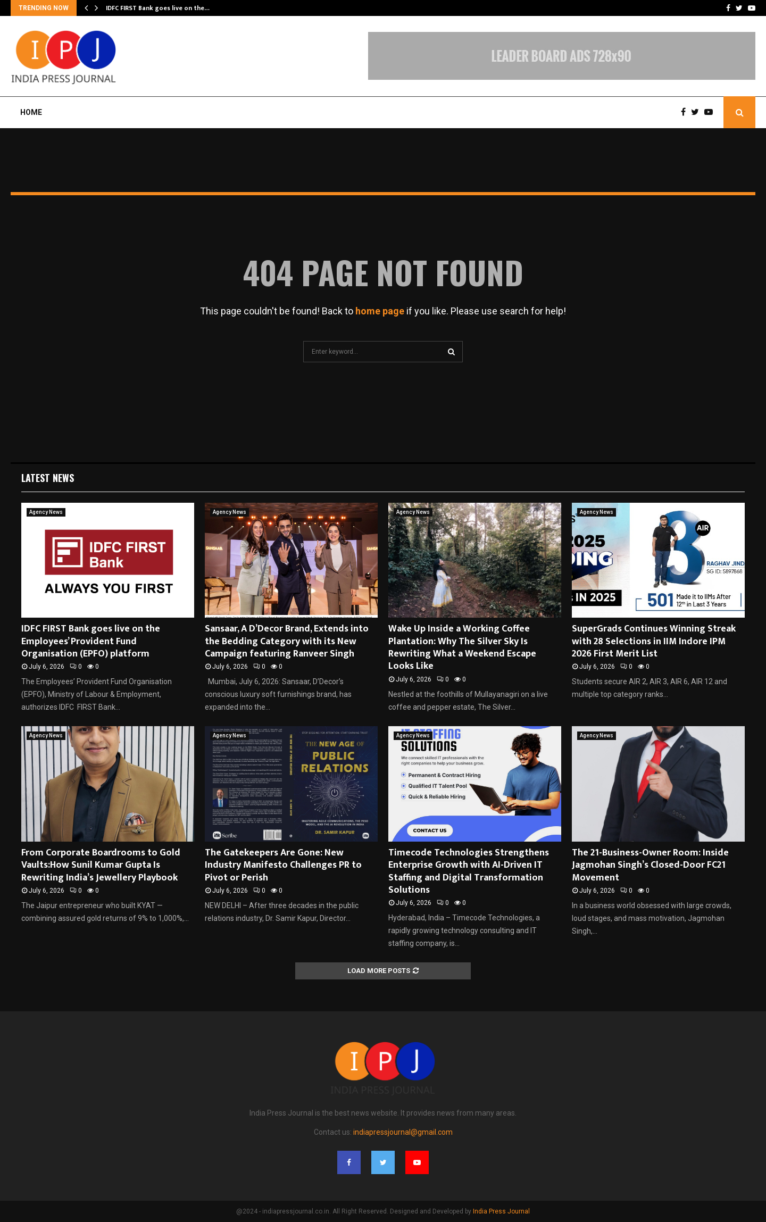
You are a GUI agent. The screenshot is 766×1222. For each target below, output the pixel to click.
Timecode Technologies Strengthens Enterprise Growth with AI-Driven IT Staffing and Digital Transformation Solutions (468, 871)
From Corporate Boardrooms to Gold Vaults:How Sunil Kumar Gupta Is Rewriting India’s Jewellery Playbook (100, 865)
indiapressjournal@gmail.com (403, 1132)
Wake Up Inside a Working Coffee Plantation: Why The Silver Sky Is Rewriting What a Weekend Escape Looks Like (462, 647)
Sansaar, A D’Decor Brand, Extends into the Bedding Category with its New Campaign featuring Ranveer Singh (287, 641)
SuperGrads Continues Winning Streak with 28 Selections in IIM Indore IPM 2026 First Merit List (654, 641)
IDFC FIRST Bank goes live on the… (158, 8)
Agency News (46, 512)
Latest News (47, 478)
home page (379, 311)
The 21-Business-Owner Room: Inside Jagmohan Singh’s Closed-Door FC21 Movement (650, 865)
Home (31, 112)
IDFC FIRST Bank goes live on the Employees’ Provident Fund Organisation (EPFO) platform (90, 641)
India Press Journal (501, 1211)
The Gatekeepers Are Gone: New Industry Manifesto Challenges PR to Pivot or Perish (283, 865)
